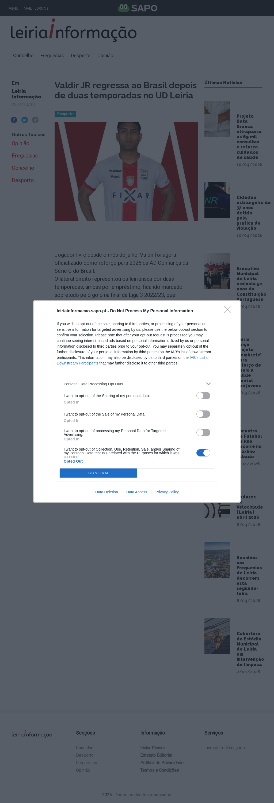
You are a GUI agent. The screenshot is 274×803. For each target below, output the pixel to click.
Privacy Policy (167, 492)
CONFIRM (98, 473)
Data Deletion (106, 492)
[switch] (203, 395)
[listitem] (137, 384)
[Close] (229, 311)
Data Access (136, 492)
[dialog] (137, 401)
